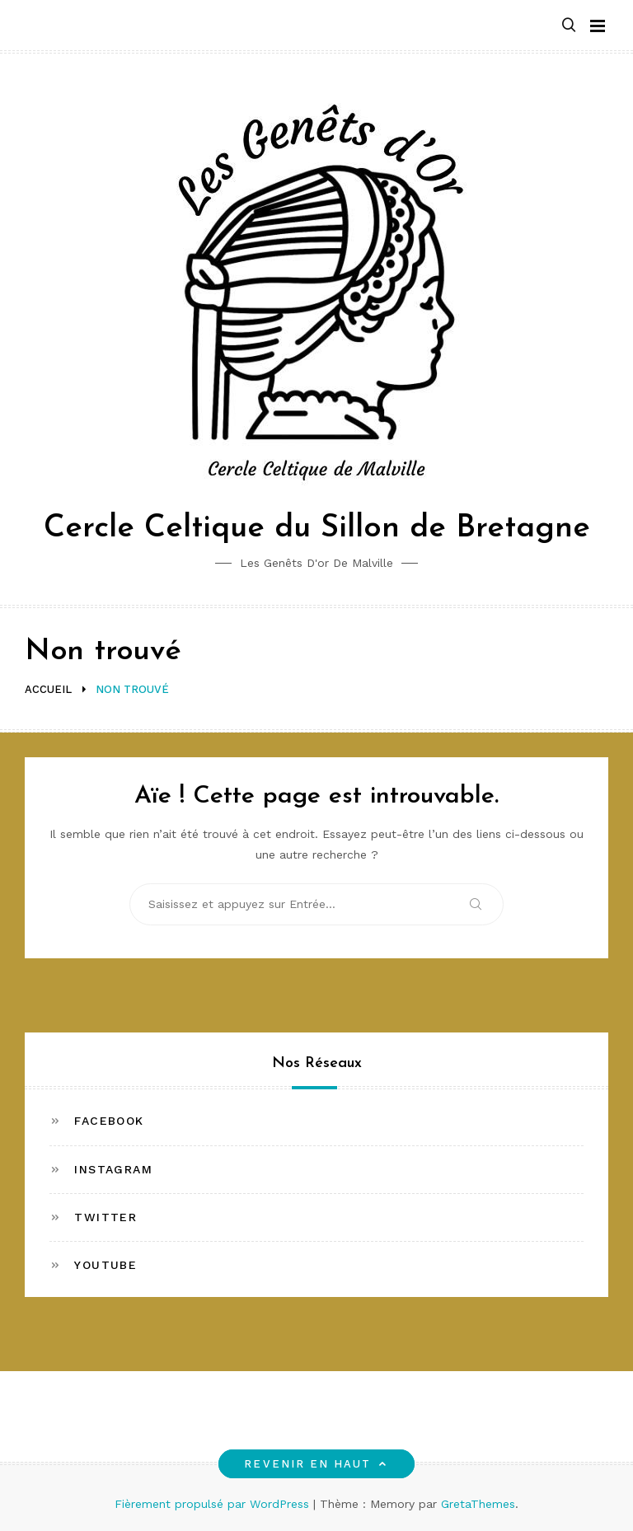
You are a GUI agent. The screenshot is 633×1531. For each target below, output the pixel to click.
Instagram (113, 1169)
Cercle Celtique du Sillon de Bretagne (317, 529)
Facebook (108, 1120)
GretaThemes (478, 1503)
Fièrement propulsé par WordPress (214, 1503)
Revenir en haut (316, 1464)
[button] (568, 26)
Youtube (105, 1264)
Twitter (105, 1217)
